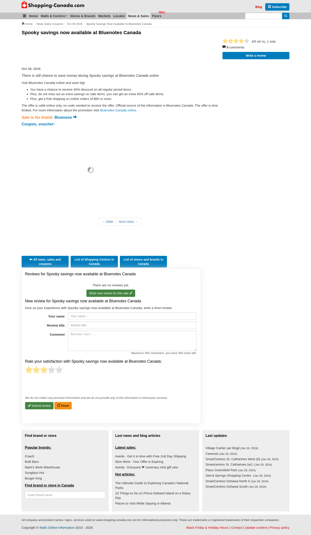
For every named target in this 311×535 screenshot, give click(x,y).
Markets (104, 16)
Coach (29, 456)
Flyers (156, 16)
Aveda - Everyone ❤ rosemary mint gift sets (146, 467)
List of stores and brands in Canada (143, 262)
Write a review (256, 55)
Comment (57, 334)
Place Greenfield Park (231, 470)
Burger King (33, 478)
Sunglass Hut (34, 472)
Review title (56, 325)
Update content (256, 527)
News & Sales (138, 16)
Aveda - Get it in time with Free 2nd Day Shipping (150, 456)
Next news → (128, 221)
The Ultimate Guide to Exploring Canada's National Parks (151, 485)
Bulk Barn (32, 461)
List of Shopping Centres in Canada (94, 262)
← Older (107, 221)
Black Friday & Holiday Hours (207, 527)
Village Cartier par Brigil (232, 448)
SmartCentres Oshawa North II (237, 481)
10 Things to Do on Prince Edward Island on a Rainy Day (152, 495)
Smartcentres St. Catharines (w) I (239, 464)
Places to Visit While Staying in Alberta (143, 503)
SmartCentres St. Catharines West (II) (242, 459)
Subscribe (277, 7)
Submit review (39, 406)
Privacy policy (279, 527)
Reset (63, 406)
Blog (258, 7)
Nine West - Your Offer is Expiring (139, 461)
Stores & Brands (82, 16)
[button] (24, 16)
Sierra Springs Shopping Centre (238, 475)
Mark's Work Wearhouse (42, 467)
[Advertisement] (100, 51)
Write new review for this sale (110, 293)
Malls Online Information (57, 527)
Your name (56, 316)
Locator (119, 16)
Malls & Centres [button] (54, 16)
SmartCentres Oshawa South (236, 486)
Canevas (221, 453)
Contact (236, 527)
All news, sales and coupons (45, 262)
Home (33, 16)
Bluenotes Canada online (118, 110)
